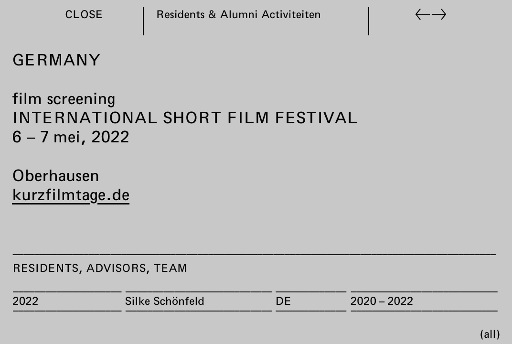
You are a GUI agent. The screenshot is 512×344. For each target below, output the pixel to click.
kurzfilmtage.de (70, 194)
